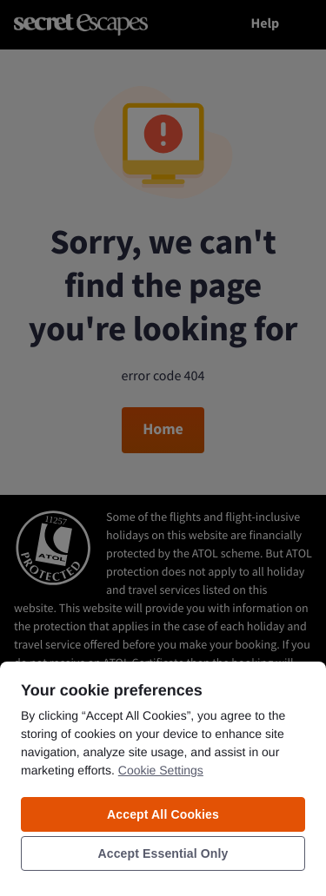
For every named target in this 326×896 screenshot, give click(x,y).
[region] (163, 778)
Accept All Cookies (163, 814)
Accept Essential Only (163, 853)
